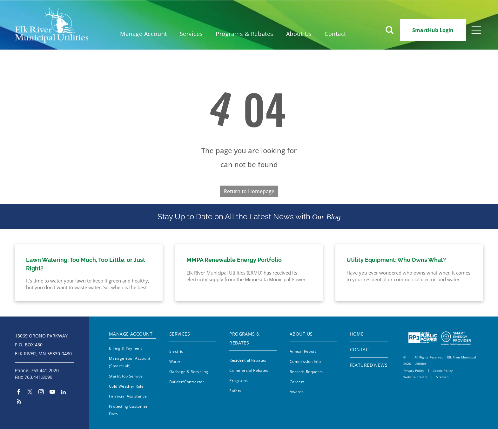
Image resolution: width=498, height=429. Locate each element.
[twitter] (30, 393)
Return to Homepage (249, 191)
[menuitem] (143, 33)
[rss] (19, 402)
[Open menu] (476, 30)
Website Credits (415, 377)
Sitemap (442, 377)
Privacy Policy (413, 370)
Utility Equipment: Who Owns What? (396, 259)
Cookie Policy (443, 370)
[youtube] (52, 393)
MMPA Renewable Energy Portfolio (234, 259)
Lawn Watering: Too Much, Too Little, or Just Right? (85, 264)
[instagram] (41, 393)
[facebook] (19, 393)
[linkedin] (63, 393)
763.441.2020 (45, 370)
